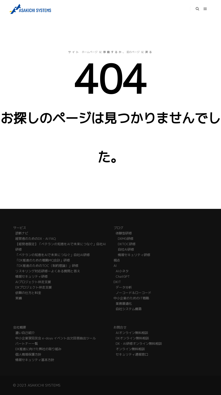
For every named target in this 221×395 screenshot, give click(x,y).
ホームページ (89, 52)
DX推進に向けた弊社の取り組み (38, 349)
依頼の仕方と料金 (28, 292)
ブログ (118, 228)
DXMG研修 (125, 238)
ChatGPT (123, 276)
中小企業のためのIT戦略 (131, 298)
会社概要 (19, 327)
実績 (18, 298)
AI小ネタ (122, 271)
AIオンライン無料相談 (132, 333)
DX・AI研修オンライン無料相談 (139, 343)
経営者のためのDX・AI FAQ (35, 238)
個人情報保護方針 (28, 354)
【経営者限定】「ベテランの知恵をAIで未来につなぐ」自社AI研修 (60, 247)
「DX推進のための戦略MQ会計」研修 (42, 260)
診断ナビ (21, 233)
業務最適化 (124, 303)
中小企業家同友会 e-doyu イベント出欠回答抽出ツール (55, 338)
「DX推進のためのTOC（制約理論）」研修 (46, 265)
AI (115, 265)
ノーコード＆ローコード (133, 292)
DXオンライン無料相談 (132, 338)
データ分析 (124, 287)
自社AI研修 (126, 249)
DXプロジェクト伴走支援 (33, 287)
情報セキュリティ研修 (31, 276)
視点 (117, 260)
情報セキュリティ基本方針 (34, 360)
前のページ (132, 52)
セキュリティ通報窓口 (132, 354)
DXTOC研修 (127, 244)
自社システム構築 (129, 309)
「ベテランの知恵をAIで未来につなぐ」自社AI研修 (52, 255)
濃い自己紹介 (25, 333)
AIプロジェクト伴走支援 (33, 282)
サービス (19, 228)
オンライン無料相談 (130, 349)
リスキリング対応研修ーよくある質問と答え (47, 271)
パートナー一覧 (26, 343)
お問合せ (120, 327)
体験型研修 (124, 233)
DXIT (117, 282)
